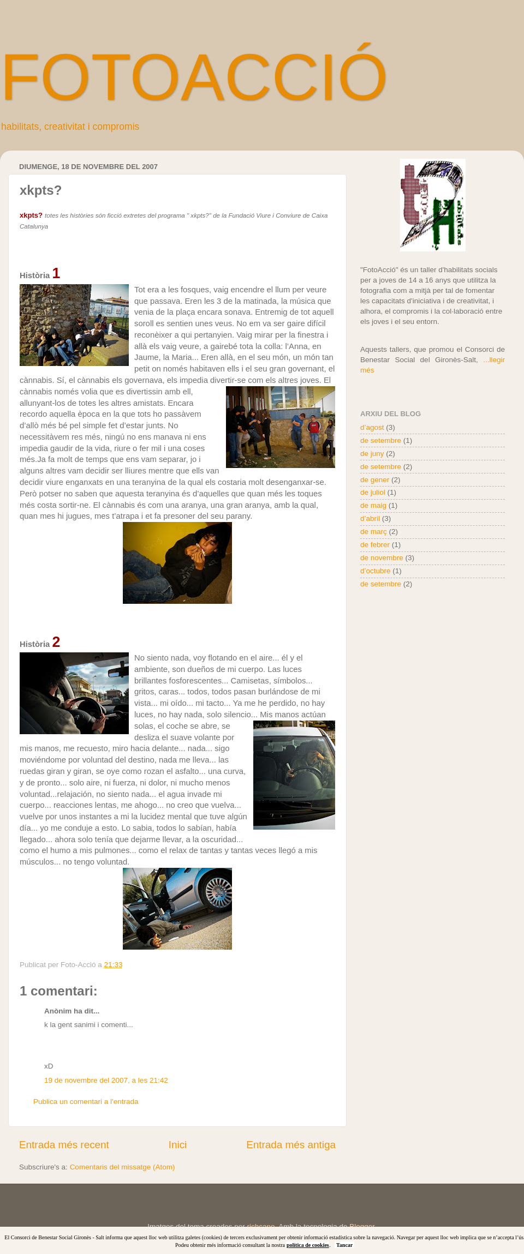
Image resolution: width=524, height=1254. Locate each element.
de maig (373, 505)
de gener (374, 480)
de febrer (375, 545)
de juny (372, 453)
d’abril (370, 518)
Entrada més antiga (291, 1144)
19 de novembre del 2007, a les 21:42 (106, 1080)
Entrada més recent (64, 1144)
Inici (178, 1144)
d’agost (372, 427)
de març (373, 531)
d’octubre (375, 571)
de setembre (380, 440)
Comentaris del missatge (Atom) (122, 1167)
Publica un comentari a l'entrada (85, 1101)
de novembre (381, 558)
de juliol (372, 492)
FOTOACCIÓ (194, 76)
